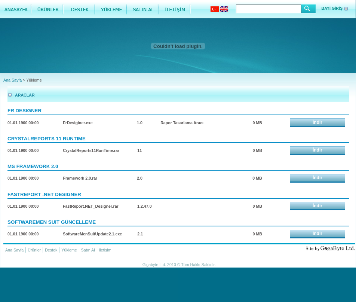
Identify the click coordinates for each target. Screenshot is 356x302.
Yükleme (69, 250)
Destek (51, 250)
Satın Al (88, 250)
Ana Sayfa (12, 80)
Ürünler (34, 250)
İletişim (105, 250)
